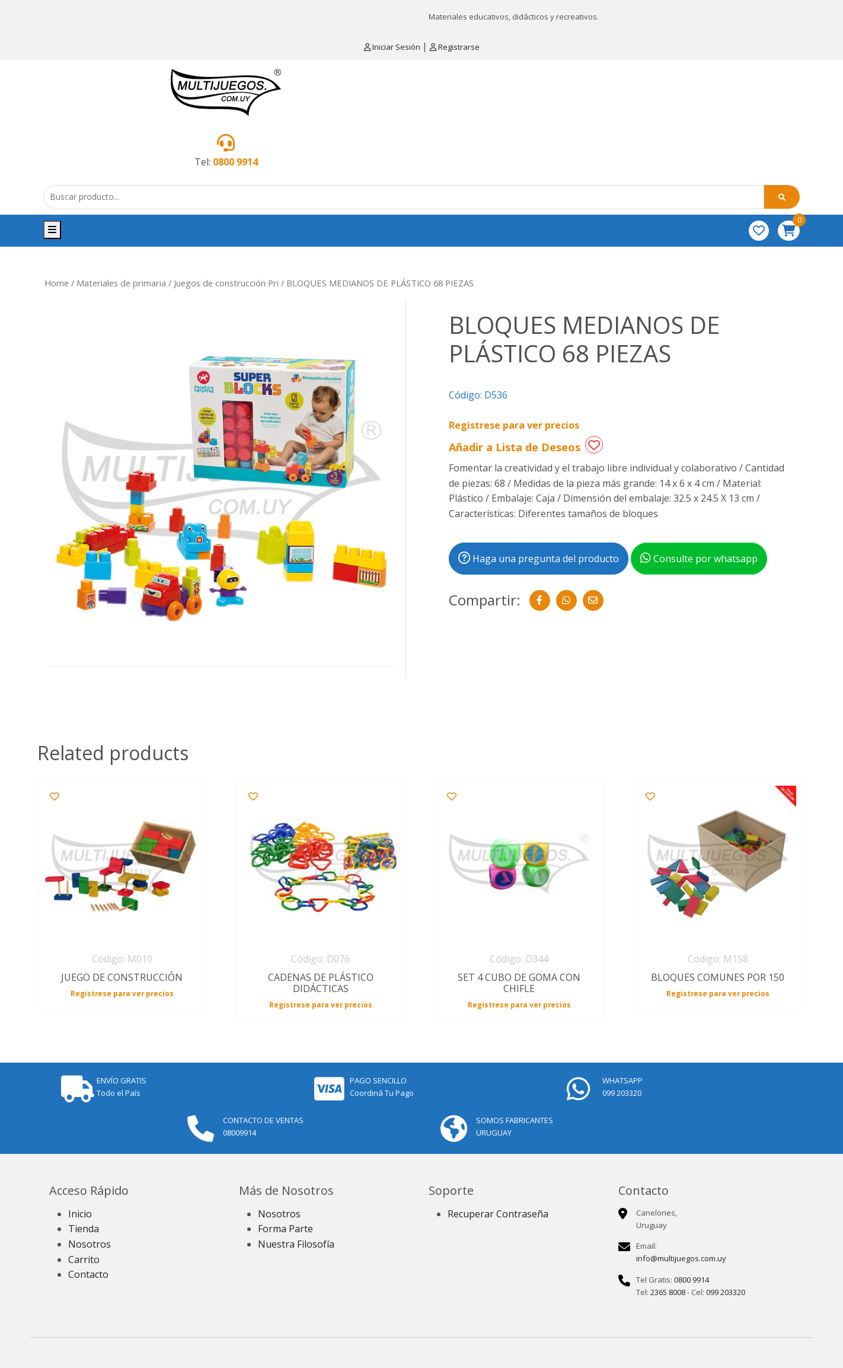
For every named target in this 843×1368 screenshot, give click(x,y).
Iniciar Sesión (393, 47)
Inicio (80, 1213)
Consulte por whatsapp (699, 558)
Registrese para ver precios (514, 425)
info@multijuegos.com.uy (681, 1258)
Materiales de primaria (121, 283)
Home (56, 283)
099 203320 (725, 1292)
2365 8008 (667, 1292)
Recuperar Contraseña (498, 1213)
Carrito (84, 1259)
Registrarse (455, 47)
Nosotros (89, 1244)
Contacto (88, 1274)
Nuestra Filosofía (296, 1244)
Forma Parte (285, 1228)
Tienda (83, 1228)
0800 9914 (235, 161)
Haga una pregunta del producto (538, 558)
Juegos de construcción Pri (226, 283)
